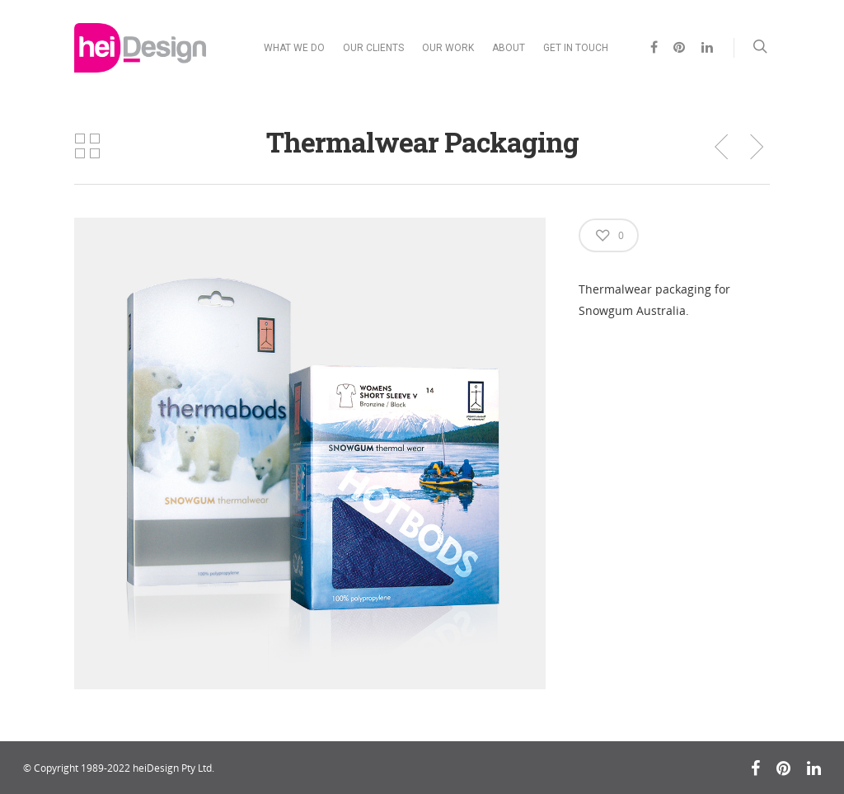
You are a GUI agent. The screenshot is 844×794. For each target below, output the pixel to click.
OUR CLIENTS (373, 48)
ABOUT (508, 48)
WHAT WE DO (294, 48)
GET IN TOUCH (575, 48)
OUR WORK (448, 48)
